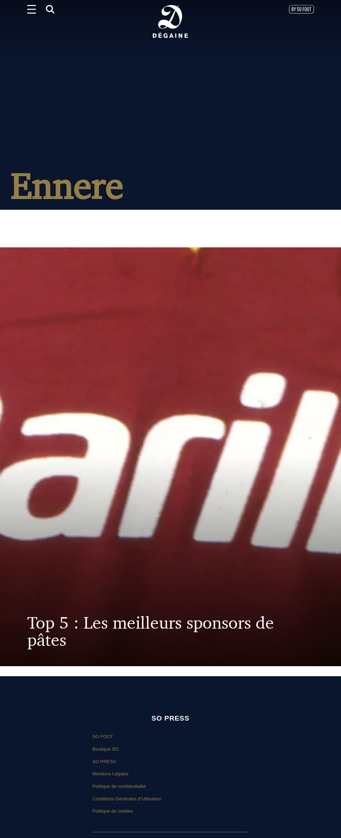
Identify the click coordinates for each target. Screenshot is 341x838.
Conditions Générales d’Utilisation (127, 798)
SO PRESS (104, 761)
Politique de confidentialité (119, 786)
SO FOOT (103, 736)
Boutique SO (106, 749)
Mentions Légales (110, 773)
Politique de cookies (113, 811)
